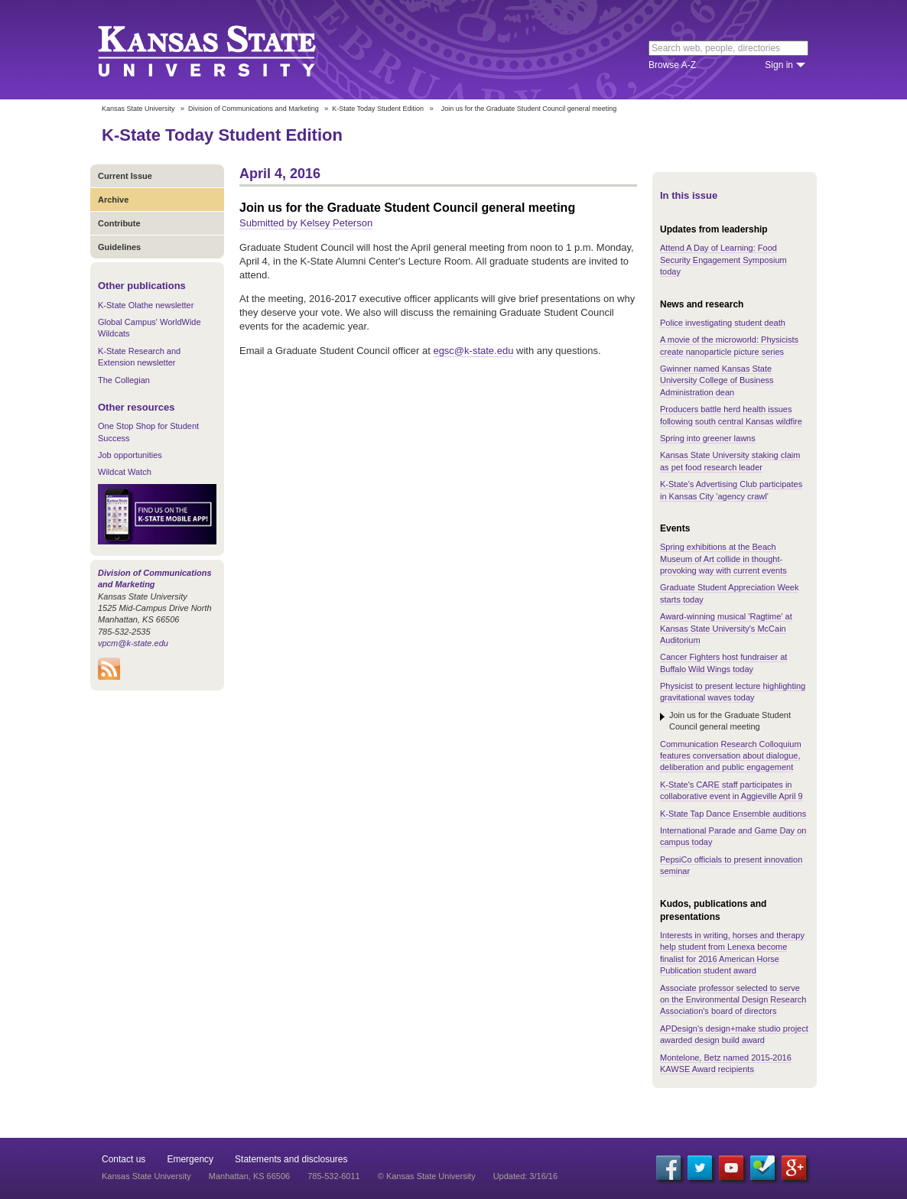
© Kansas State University (427, 1176)
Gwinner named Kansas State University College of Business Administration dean (717, 380)
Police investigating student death (722, 322)
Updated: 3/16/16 (525, 1176)
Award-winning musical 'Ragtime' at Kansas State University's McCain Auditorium (726, 628)
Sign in (779, 65)
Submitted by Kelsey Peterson (305, 223)
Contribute (119, 223)
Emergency (190, 1159)
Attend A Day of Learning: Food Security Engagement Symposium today (723, 259)
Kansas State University (226, 49)
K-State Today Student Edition (378, 108)
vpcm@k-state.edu (133, 643)
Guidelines (119, 247)
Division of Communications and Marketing (253, 108)
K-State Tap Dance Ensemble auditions (733, 813)
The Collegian (124, 380)
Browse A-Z (672, 65)
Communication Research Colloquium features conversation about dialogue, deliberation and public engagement (730, 755)
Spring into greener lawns (708, 438)
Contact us (123, 1159)
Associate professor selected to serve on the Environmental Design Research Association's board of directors (733, 999)
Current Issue (125, 175)
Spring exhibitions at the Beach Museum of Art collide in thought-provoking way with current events (723, 558)
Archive (113, 199)
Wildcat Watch (124, 471)
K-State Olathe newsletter (145, 305)
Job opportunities (130, 455)
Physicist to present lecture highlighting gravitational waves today (732, 691)
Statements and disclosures (291, 1159)
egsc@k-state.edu (473, 350)
